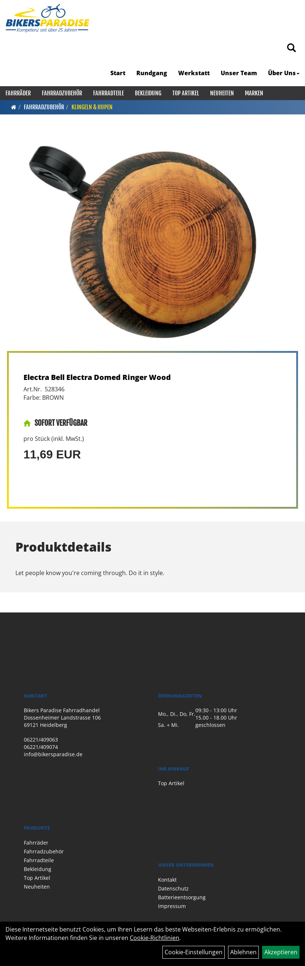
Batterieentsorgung (182, 897)
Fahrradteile (108, 93)
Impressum (172, 906)
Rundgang (151, 73)
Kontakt (167, 879)
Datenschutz (173, 888)
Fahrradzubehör (62, 93)
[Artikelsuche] (291, 48)
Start (117, 73)
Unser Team (239, 73)
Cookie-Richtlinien (154, 938)
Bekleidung (148, 93)
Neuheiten (222, 93)
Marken (254, 93)
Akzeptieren (280, 952)
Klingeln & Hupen (92, 107)
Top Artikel (185, 93)
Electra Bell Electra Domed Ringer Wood (97, 377)
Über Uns (284, 73)
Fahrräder (18, 93)
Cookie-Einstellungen (194, 952)
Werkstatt (194, 73)
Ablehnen (243, 952)
